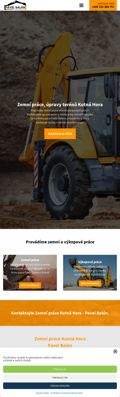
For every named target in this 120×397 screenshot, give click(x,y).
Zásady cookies (42, 392)
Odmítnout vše (60, 377)
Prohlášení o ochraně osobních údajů (67, 392)
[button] (115, 351)
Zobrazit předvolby (60, 385)
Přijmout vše (60, 369)
